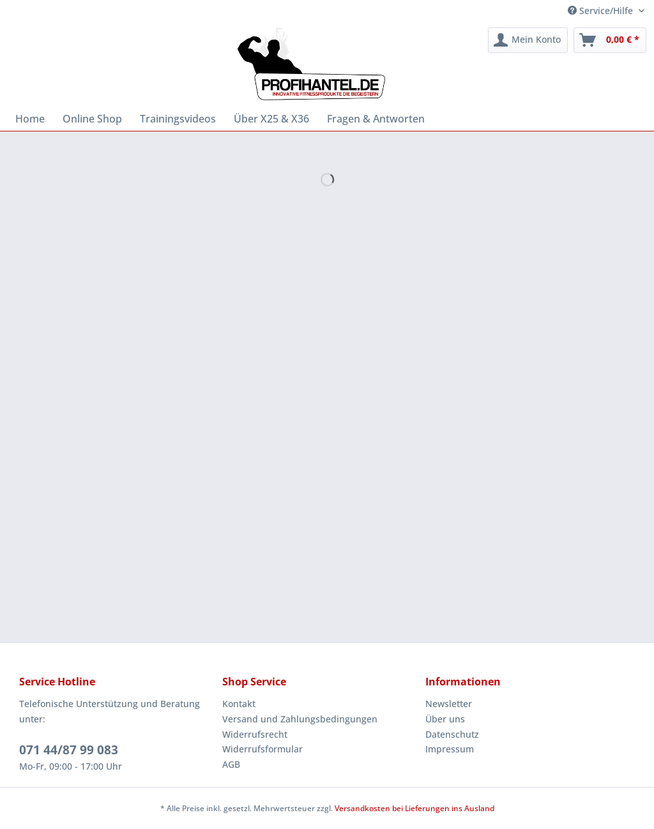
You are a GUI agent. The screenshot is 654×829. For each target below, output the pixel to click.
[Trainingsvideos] (178, 119)
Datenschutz (452, 734)
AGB (231, 764)
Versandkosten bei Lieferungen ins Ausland (414, 808)
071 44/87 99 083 (68, 750)
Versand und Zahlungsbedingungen (299, 719)
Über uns (445, 719)
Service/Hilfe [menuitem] (601, 10)
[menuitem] (528, 40)
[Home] (30, 119)
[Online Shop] (92, 119)
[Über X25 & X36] (271, 119)
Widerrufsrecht (254, 734)
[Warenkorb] (610, 40)
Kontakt (238, 704)
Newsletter (448, 704)
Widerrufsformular (262, 749)
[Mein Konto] (528, 40)
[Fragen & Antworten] (376, 119)
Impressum (449, 749)
